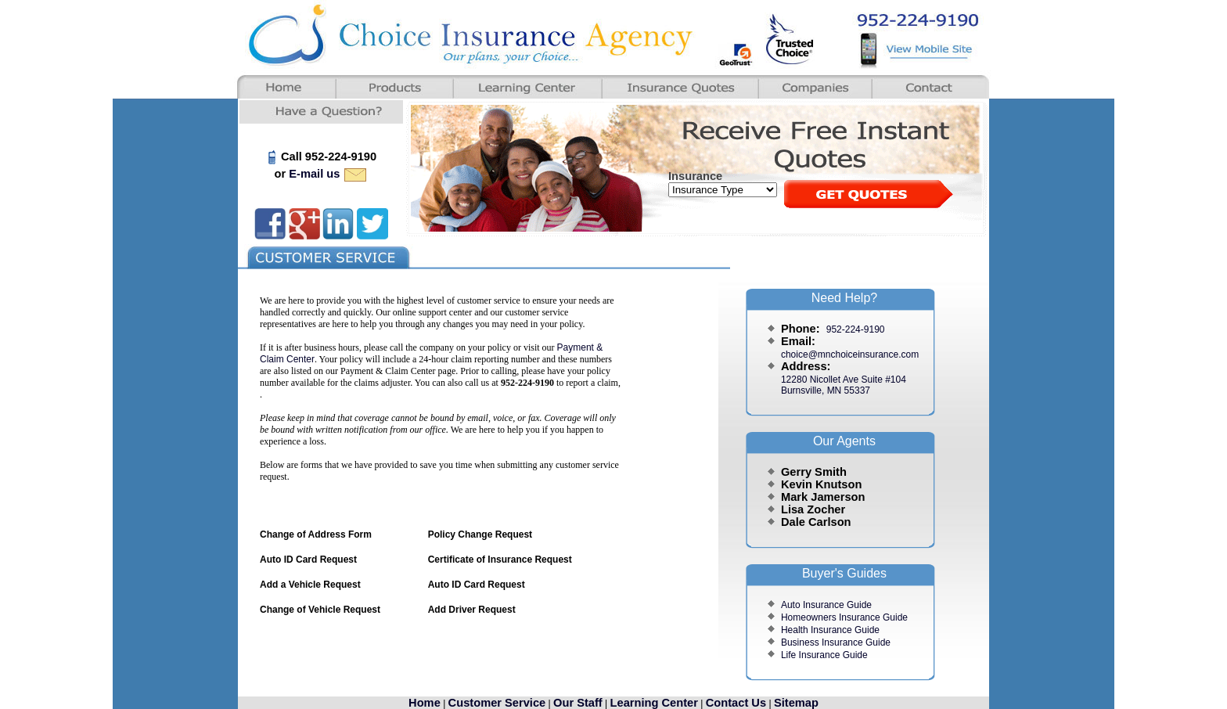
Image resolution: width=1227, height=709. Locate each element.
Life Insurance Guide (824, 655)
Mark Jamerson (823, 497)
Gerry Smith (814, 472)
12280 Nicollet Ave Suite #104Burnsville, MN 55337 (843, 385)
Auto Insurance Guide (826, 604)
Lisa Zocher (813, 509)
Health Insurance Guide (830, 629)
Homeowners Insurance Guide (844, 617)
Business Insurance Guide (836, 642)
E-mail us (328, 173)
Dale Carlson (816, 522)
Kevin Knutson (821, 484)
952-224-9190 (855, 329)
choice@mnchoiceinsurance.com (850, 354)
